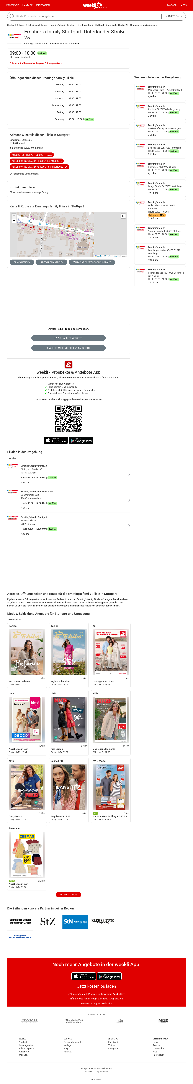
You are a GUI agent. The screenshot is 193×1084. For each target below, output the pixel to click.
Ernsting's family (32, 43)
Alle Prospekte (68, 894)
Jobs (155, 1042)
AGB (155, 1051)
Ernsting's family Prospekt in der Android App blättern (96, 994)
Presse (156, 1045)
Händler (27, 5)
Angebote (24, 1051)
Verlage (67, 1045)
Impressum (158, 1055)
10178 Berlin (174, 16)
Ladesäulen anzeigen (51, 262)
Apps (184, 5)
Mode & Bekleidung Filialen (33, 25)
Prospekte (12, 5)
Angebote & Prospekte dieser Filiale (32, 155)
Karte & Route (47, 206)
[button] (123, 216)
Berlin (104, 7)
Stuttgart (11, 25)
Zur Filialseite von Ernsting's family (29, 192)
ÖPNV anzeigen (22, 262)
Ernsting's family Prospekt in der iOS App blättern (96, 998)
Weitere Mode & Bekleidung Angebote (68, 348)
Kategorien (43, 5)
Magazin (172, 5)
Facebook (113, 1042)
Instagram (113, 1048)
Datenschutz (159, 1048)
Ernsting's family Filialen (62, 25)
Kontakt (68, 1051)
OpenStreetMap (111, 256)
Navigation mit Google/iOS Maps (92, 262)
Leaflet (98, 256)
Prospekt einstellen (73, 1042)
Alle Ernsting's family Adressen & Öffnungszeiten (39, 167)
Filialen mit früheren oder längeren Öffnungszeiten (36, 63)
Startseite (24, 1042)
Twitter (111, 1045)
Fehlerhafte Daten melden (24, 173)
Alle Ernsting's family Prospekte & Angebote (37, 161)
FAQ (66, 1048)
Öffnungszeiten (26, 1045)
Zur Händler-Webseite (68, 338)
